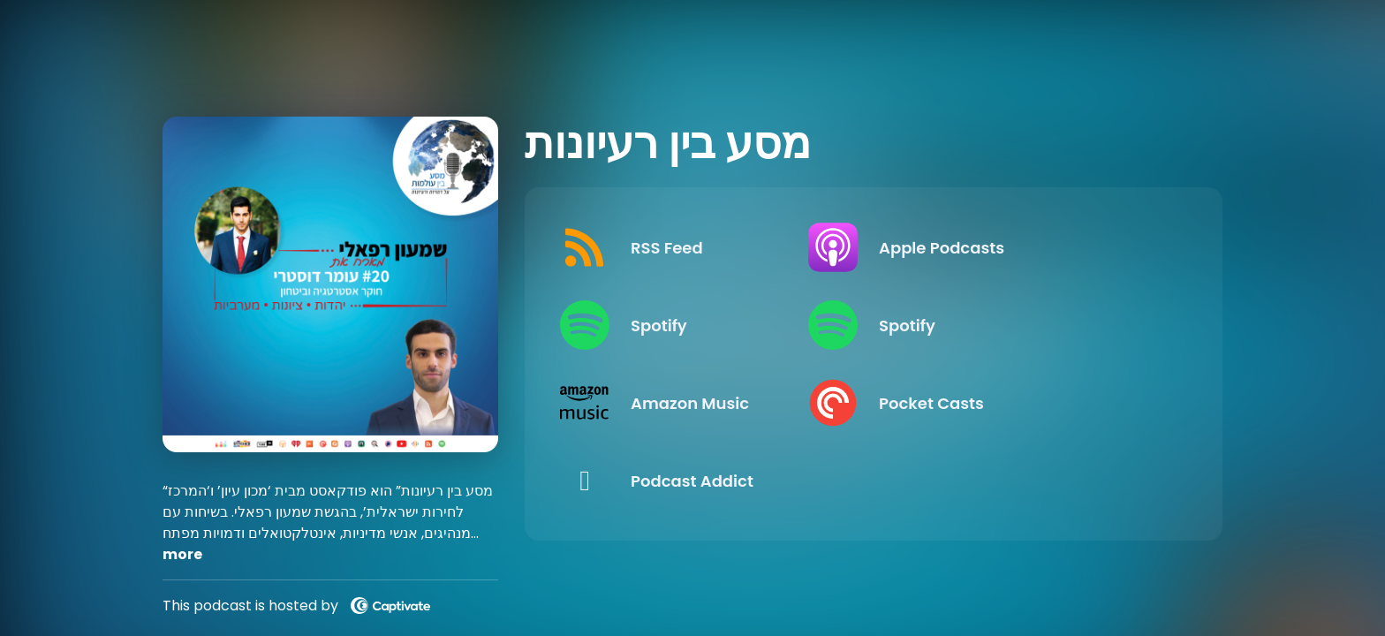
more (182, 554)
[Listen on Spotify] (706, 325)
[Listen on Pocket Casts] (1027, 403)
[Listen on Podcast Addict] (706, 480)
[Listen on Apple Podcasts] (1027, 247)
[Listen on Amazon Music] (706, 403)
